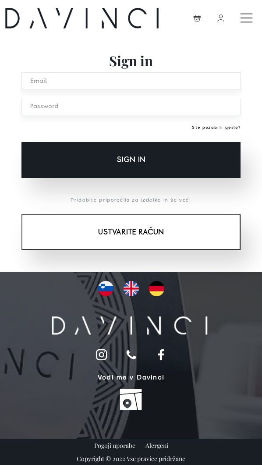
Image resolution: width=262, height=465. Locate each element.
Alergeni (156, 445)
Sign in (131, 160)
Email (38, 81)
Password (44, 106)
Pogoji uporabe (115, 445)
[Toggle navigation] (248, 16)
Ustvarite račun (131, 232)
